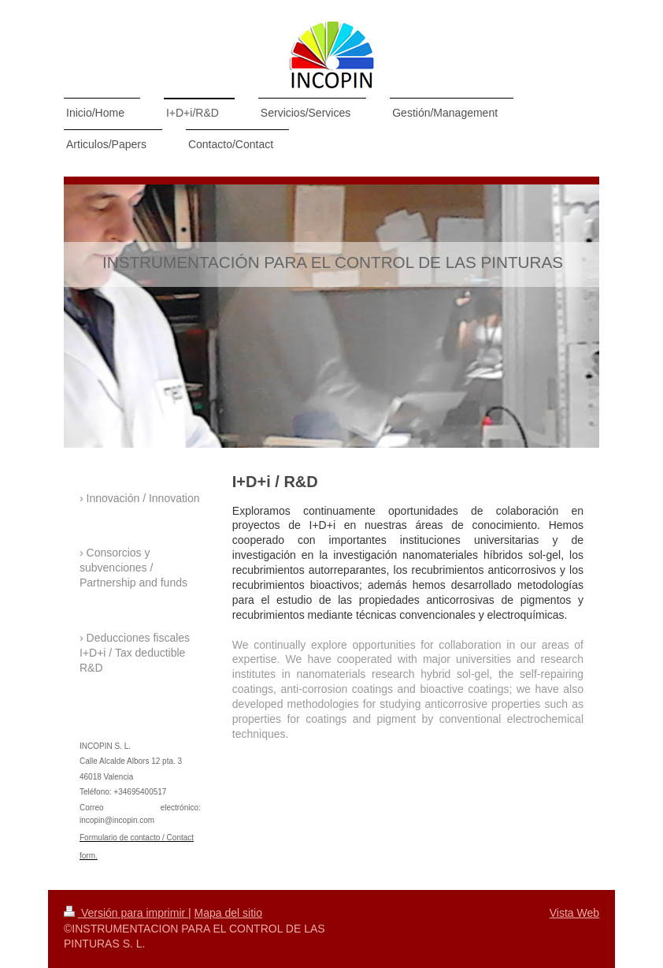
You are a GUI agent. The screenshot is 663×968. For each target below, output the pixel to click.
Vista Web (574, 913)
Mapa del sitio (228, 913)
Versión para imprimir (126, 913)
